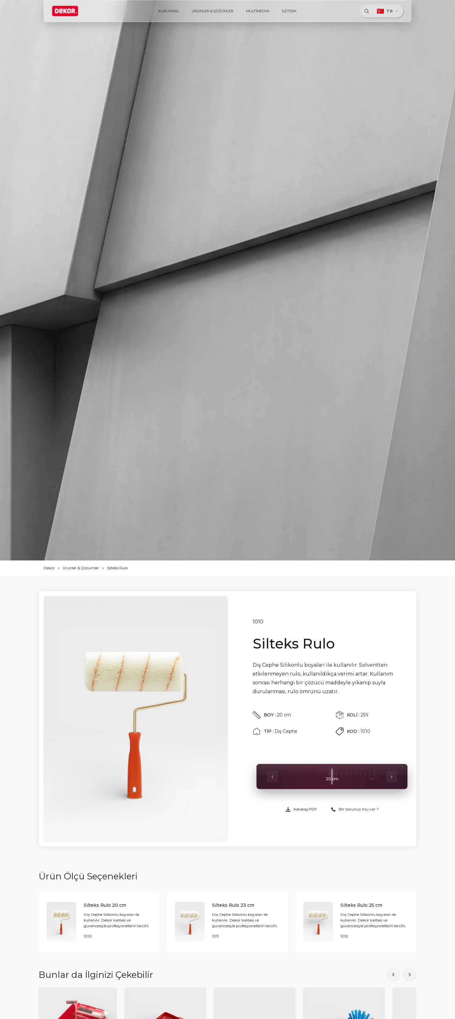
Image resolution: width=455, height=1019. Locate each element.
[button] (409, 974)
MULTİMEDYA (257, 11)
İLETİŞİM (289, 11)
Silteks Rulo (117, 567)
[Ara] (366, 11)
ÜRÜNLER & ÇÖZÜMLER (212, 11)
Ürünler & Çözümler (81, 567)
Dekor (49, 567)
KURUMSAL (169, 11)
